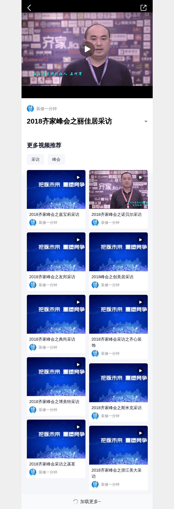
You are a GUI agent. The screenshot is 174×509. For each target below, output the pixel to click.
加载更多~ (90, 501)
